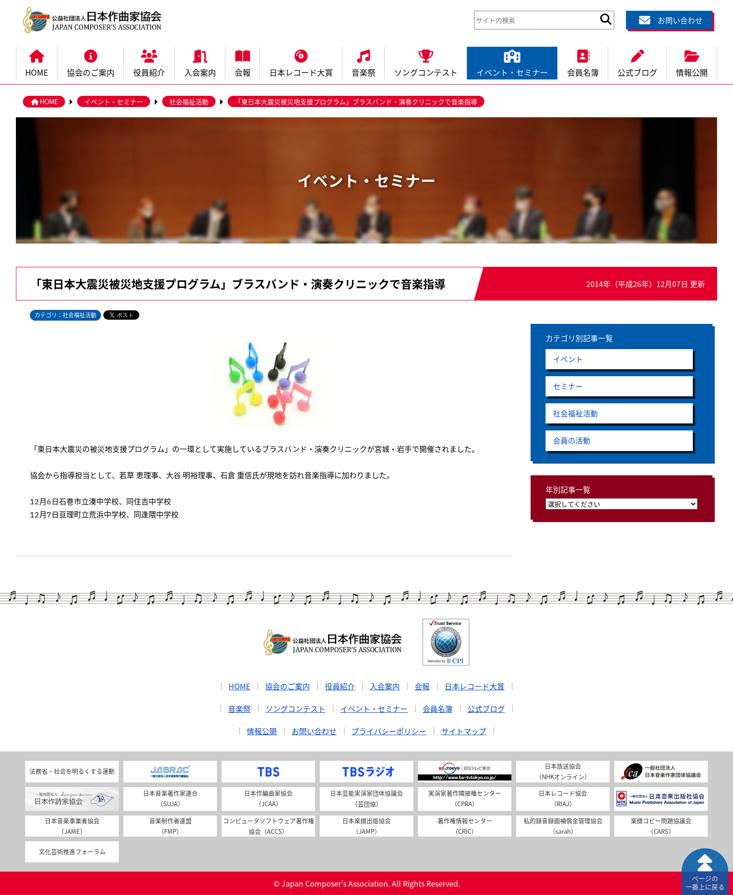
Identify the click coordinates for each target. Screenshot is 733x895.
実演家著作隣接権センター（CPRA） (464, 798)
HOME (36, 62)
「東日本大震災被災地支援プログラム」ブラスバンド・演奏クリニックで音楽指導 (356, 101)
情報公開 (692, 62)
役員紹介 (149, 62)
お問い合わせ (669, 20)
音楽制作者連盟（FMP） (170, 826)
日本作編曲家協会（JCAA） (268, 798)
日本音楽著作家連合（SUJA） (170, 798)
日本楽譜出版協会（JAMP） (366, 826)
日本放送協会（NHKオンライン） (563, 771)
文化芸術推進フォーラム (72, 851)
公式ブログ (637, 62)
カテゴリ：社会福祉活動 (65, 315)
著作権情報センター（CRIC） (465, 826)
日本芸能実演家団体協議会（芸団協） (366, 798)
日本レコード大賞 (301, 62)
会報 (242, 62)
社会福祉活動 (188, 101)
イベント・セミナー (512, 62)
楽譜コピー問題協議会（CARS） (661, 826)
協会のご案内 (90, 62)
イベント (568, 359)
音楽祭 (363, 62)
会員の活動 (571, 442)
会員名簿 (583, 62)
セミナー (568, 387)
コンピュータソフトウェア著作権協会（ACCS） (268, 826)
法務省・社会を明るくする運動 (72, 770)
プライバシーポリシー (389, 731)
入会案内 (200, 62)
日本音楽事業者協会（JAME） (72, 826)
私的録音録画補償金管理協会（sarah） (563, 826)
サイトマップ (463, 731)
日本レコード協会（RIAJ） (563, 798)
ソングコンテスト (426, 62)
